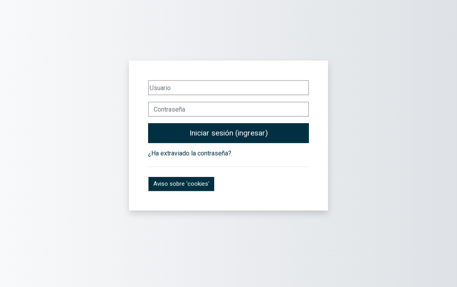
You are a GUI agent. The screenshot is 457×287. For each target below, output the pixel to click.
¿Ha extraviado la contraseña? (189, 153)
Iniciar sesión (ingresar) (228, 133)
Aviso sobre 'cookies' (181, 183)
